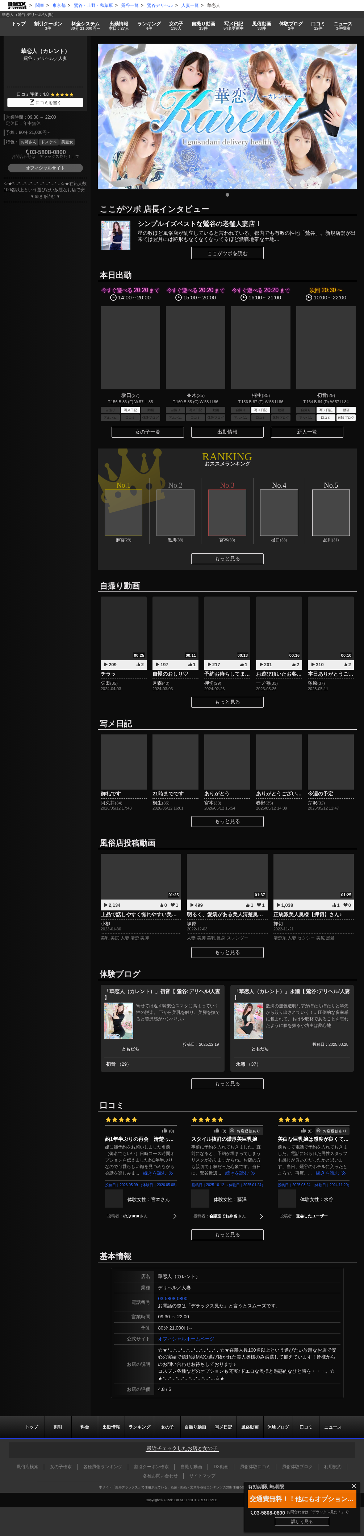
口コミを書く (45, 102)
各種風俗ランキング (102, 1466)
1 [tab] (227, 195)
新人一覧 (307, 432)
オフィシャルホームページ (186, 1339)
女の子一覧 (147, 432)
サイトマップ (202, 1475)
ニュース (343, 26)
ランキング (149, 26)
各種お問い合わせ (160, 1475)
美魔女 (67, 142)
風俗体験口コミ (255, 1466)
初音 (118, 1064)
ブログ (291, 26)
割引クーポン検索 (151, 1466)
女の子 (176, 26)
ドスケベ (49, 142)
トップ (19, 23)
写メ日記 (223, 1427)
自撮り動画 (195, 1427)
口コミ (318, 26)
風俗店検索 (27, 1466)
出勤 (118, 26)
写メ (233, 26)
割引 (48, 26)
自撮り (203, 26)
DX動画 (221, 1466)
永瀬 (248, 1064)
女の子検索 (61, 1466)
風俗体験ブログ (297, 1466)
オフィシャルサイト (45, 168)
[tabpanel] (227, 116)
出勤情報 (227, 432)
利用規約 (333, 1466)
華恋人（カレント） (45, 51)
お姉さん (29, 142)
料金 (85, 26)
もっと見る (227, 558)
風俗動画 (261, 26)
